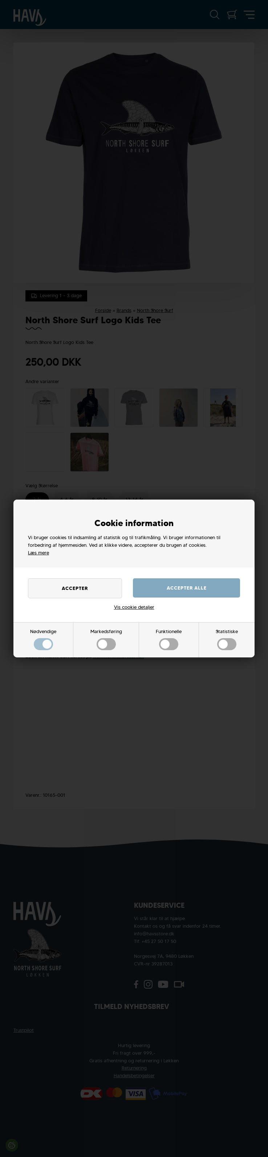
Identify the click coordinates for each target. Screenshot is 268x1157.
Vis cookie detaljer (134, 607)
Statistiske (227, 639)
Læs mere (38, 553)
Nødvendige (43, 639)
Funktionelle (169, 639)
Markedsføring (106, 639)
